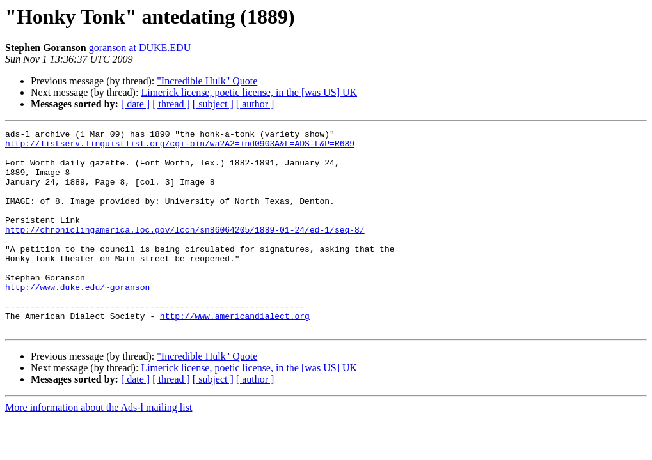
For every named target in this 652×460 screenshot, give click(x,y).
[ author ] (255, 103)
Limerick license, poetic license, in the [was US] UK (249, 92)
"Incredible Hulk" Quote (207, 80)
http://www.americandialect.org (235, 354)
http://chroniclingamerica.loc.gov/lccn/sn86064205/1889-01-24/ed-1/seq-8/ (185, 250)
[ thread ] (171, 103)
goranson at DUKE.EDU (140, 47)
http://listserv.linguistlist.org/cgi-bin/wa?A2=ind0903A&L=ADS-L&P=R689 (179, 147)
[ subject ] (213, 103)
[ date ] (135, 103)
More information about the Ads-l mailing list (98, 447)
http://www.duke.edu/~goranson (77, 319)
